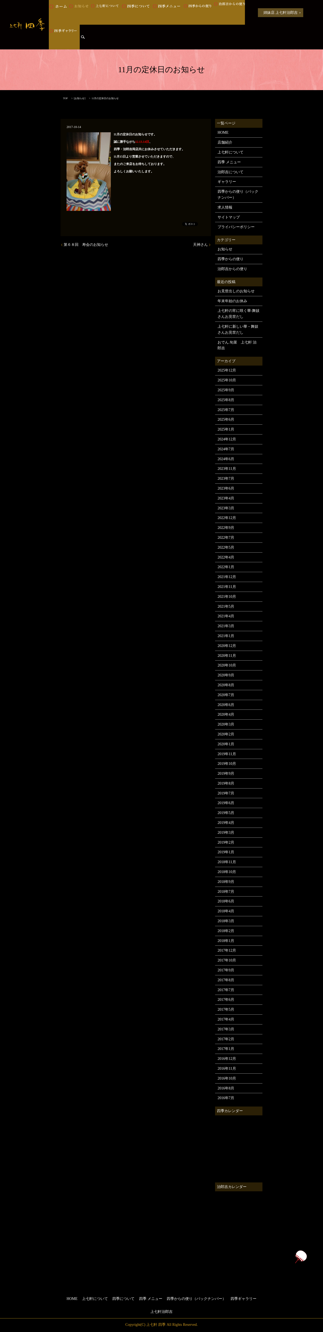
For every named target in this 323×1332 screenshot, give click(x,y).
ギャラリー (227, 182)
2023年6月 (226, 488)
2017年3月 (226, 1029)
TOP (65, 98)
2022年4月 (226, 557)
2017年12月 (227, 950)
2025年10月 (227, 380)
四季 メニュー (167, 12)
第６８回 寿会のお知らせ (86, 245)
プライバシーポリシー (236, 227)
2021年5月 (226, 606)
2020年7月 (226, 695)
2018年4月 (226, 911)
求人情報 (225, 207)
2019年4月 (226, 823)
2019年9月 (226, 773)
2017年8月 (226, 980)
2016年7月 (226, 1098)
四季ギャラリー (64, 37)
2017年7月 (226, 990)
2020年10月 (227, 665)
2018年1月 (226, 941)
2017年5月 (226, 1009)
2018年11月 (227, 862)
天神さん (200, 245)
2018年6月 (226, 901)
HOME (59, 12)
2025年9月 (226, 390)
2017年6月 (226, 1000)
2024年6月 (226, 459)
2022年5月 (226, 547)
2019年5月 (226, 813)
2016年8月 (226, 1088)
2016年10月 (227, 1078)
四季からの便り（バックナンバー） (238, 194)
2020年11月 (227, 656)
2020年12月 (227, 646)
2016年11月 (227, 1068)
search (83, 37)
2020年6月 (226, 705)
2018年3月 (226, 921)
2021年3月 (226, 626)
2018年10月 (227, 872)
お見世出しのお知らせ (236, 291)
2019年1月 (226, 852)
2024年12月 (227, 439)
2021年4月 (226, 616)
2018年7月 (226, 892)
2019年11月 (227, 754)
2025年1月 (226, 429)
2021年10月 (227, 597)
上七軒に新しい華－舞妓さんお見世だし (238, 329)
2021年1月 (226, 636)
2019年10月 (227, 764)
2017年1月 (226, 1049)
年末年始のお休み (232, 301)
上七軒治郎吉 (161, 1312)
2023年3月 (226, 508)
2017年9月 (226, 970)
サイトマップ (229, 217)
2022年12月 (227, 518)
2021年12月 (227, 577)
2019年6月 (226, 803)
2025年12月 (227, 370)
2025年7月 (226, 410)
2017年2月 (226, 1039)
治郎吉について (230, 172)
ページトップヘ (301, 1257)
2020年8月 (226, 685)
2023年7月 (226, 478)
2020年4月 (226, 714)
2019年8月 (226, 783)
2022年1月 (226, 567)
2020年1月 (226, 744)
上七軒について (105, 12)
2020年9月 (226, 675)
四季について (136, 12)
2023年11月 (227, 469)
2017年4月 (226, 1019)
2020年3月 (226, 724)
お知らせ (79, 12)
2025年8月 (226, 400)
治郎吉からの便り (229, 12)
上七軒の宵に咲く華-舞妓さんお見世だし (239, 314)
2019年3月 (226, 832)
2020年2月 (226, 734)
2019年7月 (226, 793)
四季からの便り (198, 12)
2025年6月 (226, 419)
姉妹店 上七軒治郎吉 (280, 12)
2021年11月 (227, 587)
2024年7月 (226, 449)
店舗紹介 (225, 142)
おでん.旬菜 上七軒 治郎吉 (237, 345)
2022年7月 (226, 537)
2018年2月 (226, 931)
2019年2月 (226, 842)
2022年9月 (226, 528)
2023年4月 (226, 498)
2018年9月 (226, 882)
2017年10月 (227, 960)
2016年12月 (227, 1059)
